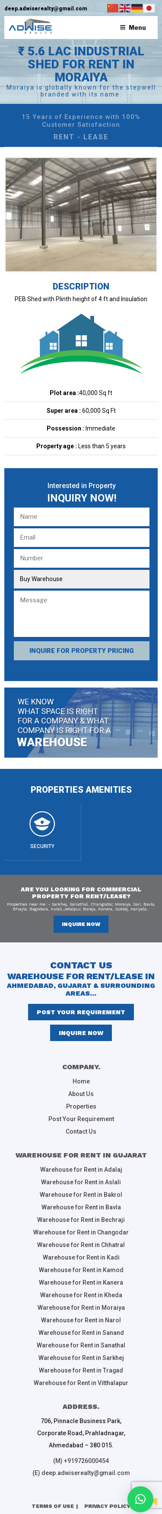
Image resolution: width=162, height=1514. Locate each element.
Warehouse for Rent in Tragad (81, 1361)
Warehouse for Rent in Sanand (81, 1324)
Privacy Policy (107, 1495)
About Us (81, 1093)
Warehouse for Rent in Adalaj (81, 1167)
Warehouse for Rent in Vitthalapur (81, 1373)
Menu (133, 27)
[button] (140, 1499)
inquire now (81, 924)
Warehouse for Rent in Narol (81, 1312)
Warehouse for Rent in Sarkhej (81, 1349)
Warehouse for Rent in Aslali (81, 1179)
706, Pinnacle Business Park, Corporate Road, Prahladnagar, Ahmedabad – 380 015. (81, 1423)
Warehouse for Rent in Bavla (81, 1203)
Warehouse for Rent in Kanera (81, 1276)
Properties (81, 1105)
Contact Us (81, 1129)
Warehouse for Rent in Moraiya (81, 1300)
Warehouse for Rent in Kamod (81, 1264)
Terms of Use (53, 1495)
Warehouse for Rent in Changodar (81, 1228)
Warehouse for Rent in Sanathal (81, 1337)
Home (81, 1081)
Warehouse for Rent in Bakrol (81, 1191)
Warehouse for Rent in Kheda (81, 1288)
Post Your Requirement (81, 1012)
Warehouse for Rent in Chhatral (81, 1240)
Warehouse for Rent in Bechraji (81, 1215)
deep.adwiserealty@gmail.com (45, 9)
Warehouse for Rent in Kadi (81, 1252)
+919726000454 (86, 1450)
